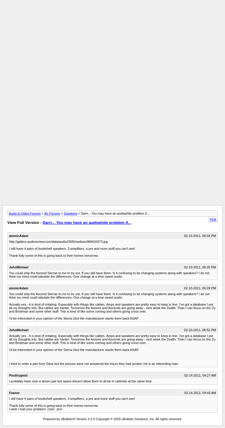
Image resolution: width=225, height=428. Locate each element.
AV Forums (52, 213)
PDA (213, 219)
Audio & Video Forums (25, 213)
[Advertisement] (112, 15)
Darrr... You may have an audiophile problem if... (87, 222)
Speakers (70, 213)
